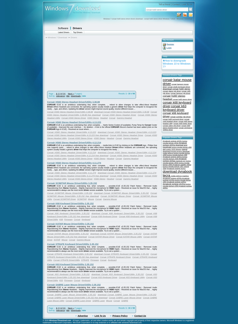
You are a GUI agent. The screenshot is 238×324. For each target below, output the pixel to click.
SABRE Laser (98, 301)
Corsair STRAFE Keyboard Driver (115, 257)
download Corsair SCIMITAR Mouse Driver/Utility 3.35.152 (121, 193)
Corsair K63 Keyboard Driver (104, 277)
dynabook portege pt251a (172, 157)
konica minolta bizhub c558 (175, 158)
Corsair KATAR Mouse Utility (129, 237)
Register (170, 44)
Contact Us (140, 316)
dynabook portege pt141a (174, 184)
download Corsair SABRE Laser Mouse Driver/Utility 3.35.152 (127, 295)
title (68, 96)
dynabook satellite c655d (181, 165)
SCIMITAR (82, 199)
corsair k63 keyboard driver (174, 107)
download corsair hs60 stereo (176, 89)
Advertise (83, 316)
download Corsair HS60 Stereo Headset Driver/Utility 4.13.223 (127, 132)
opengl (184, 149)
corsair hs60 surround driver (173, 119)
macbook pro (180, 161)
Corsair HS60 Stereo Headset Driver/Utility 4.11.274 (74, 163)
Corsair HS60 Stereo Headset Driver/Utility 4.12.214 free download (77, 155)
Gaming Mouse (110, 199)
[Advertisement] (71, 64)
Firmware (68, 219)
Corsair (112, 118)
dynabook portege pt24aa (175, 160)
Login (169, 48)
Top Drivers (77, 32)
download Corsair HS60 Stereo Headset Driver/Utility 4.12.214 (127, 152)
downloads (76, 96)
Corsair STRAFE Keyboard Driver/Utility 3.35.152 (73, 244)
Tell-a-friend (164, 4)
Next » (71, 94)
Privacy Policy (119, 316)
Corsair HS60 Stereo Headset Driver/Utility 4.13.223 (74, 122)
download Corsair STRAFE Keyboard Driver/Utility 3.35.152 (121, 254)
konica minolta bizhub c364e (177, 162)
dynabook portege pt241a (175, 144)
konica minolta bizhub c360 (182, 147)
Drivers (77, 28)
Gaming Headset (124, 118)
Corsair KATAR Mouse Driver (101, 237)
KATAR (57, 240)
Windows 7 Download (57, 37)
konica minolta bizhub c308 (177, 155)
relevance (60, 96)
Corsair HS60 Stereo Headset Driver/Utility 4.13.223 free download (77, 135)
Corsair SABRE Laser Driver (78, 301)
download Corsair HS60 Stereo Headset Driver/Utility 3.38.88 (121, 112)
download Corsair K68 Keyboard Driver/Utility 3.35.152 (118, 213)
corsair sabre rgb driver (172, 126)
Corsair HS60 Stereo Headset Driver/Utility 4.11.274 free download (77, 176)
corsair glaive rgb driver (172, 91)
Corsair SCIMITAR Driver (64, 199)
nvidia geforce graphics (180, 176)
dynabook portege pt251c (176, 182)
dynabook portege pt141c (176, 168)
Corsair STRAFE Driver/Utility (66, 260)
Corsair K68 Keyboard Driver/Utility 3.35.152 (70, 203)
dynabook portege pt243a (172, 178)
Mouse (91, 199)
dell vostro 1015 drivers (172, 149)
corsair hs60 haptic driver (182, 123)
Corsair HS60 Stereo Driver (73, 118)
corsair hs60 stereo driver (182, 99)
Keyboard (86, 219)
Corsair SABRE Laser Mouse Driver (125, 298)
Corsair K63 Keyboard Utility (132, 277)
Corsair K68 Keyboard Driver (104, 216)
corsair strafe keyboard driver (178, 87)
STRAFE (85, 260)
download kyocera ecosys (172, 151)
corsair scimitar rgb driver (180, 117)
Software (63, 28)
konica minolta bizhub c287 (173, 166)
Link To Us (187, 4)
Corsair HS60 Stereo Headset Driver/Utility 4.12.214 (74, 142)
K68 (61, 219)
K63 (61, 280)
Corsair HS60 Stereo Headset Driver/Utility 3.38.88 (73, 102)
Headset (104, 118)
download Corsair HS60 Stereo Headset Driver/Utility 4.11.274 (127, 173)
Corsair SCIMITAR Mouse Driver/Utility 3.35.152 (72, 183)
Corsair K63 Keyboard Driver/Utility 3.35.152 (70, 264)
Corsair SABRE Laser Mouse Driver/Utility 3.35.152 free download (77, 298)
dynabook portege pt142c (172, 141)
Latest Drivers (63, 32)
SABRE (124, 301)
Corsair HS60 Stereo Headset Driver (119, 115)
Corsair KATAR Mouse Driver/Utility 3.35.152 (70, 224)
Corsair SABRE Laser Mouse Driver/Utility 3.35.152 (74, 285)
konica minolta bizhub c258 (177, 185)
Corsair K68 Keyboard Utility (132, 216)
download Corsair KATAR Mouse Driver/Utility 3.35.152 (115, 234)
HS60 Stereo (93, 118)
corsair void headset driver (176, 120)
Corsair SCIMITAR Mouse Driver (115, 196)
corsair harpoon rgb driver (180, 93)
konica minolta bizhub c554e (175, 142)
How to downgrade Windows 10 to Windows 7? (177, 63)
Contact (176, 4)
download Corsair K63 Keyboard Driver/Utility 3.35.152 (118, 274)
